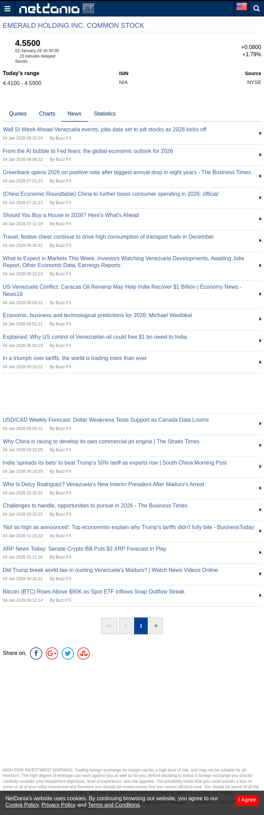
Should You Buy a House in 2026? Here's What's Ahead (71, 215)
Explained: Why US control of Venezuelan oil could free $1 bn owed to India (95, 337)
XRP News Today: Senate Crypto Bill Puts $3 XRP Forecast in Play (84, 549)
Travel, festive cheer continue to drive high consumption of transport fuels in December (108, 237)
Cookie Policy (22, 805)
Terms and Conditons (114, 805)
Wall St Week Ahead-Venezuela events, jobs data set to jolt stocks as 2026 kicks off (104, 129)
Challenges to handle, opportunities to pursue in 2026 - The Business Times (95, 505)
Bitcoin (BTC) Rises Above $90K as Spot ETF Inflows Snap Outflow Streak (94, 592)
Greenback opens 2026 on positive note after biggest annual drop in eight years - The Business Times (127, 172)
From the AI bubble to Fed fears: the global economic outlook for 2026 (88, 151)
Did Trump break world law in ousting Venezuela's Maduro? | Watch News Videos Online (110, 570)
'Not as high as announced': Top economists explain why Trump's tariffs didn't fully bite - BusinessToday (128, 527)
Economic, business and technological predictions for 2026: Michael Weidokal (97, 315)
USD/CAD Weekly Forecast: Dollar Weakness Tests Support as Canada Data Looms (106, 420)
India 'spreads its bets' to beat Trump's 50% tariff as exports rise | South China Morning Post (115, 463)
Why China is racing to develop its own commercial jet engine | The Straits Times (101, 441)
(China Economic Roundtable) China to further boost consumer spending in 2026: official (110, 194)
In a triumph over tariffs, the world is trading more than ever (75, 358)
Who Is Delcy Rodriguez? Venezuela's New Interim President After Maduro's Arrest (103, 484)
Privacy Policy (59, 805)
